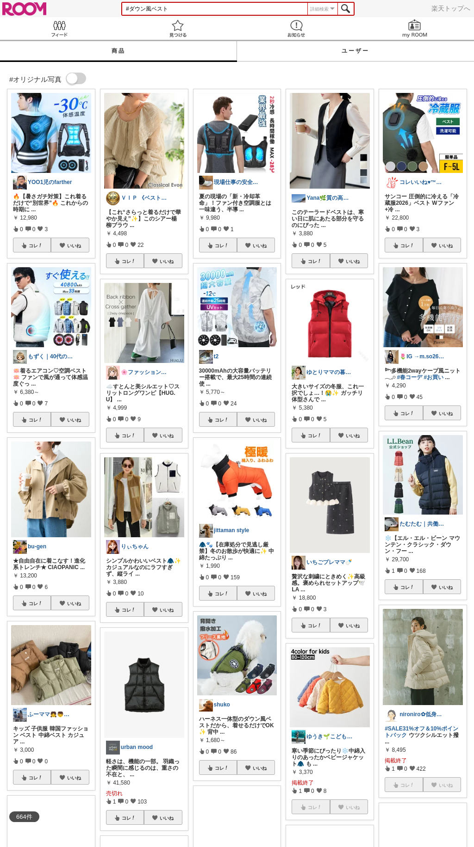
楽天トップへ (450, 8)
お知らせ (296, 28)
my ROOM (415, 28)
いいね (74, 245)
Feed (59, 28)
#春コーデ (410, 377)
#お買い (434, 377)
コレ (36, 245)
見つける (177, 28)
